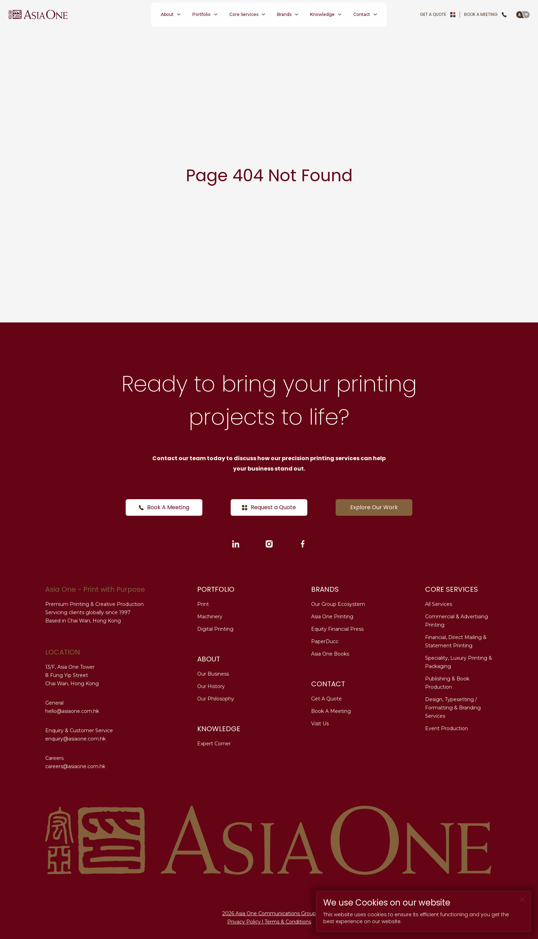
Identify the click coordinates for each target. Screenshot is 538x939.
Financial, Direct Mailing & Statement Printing (456, 641)
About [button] (167, 14)
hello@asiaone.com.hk (72, 711)
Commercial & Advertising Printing (456, 620)
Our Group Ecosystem (338, 604)
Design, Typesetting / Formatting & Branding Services (453, 707)
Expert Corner (214, 743)
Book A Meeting (485, 14)
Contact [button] (361, 14)
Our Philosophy (215, 699)
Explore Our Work (374, 507)
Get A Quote (437, 14)
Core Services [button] (243, 14)
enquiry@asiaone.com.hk (75, 739)
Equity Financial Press (337, 629)
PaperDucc (324, 641)
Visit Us (320, 723)
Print (203, 604)
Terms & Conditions (288, 922)
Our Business (213, 674)
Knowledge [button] (322, 14)
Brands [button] (284, 14)
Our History (211, 686)
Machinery (209, 616)
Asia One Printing (332, 616)
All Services (438, 604)
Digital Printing (215, 629)
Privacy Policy (244, 922)
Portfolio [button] (201, 14)
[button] (523, 14)
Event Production (446, 728)
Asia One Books (330, 654)
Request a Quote (269, 507)
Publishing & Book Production (447, 683)
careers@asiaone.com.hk (75, 766)
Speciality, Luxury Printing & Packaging (458, 662)
